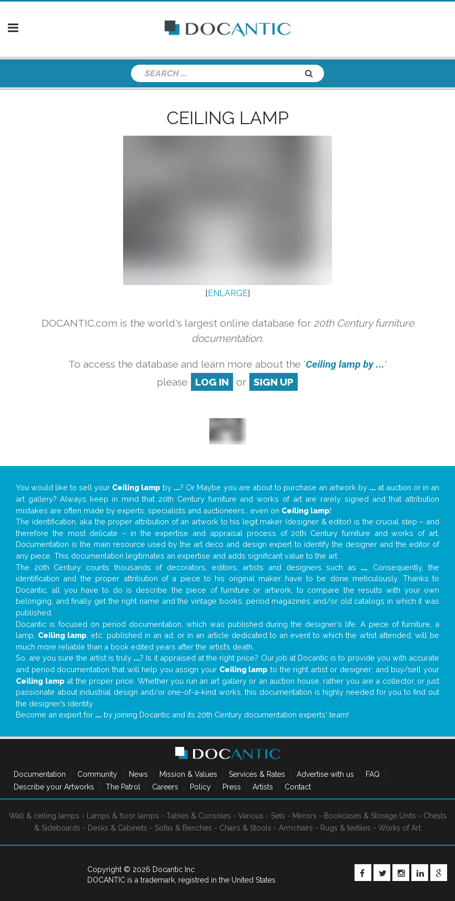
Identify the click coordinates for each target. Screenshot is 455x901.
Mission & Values (188, 774)
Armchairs (296, 828)
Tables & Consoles (198, 816)
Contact (298, 787)
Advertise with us (325, 774)
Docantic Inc (174, 869)
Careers (165, 787)
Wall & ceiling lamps (44, 816)
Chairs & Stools (245, 828)
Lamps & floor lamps (123, 816)
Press (232, 787)
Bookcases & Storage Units (370, 816)
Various (251, 816)
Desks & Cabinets (117, 828)
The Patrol (123, 787)
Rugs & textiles (345, 828)
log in (212, 382)
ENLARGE (228, 293)
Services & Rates (257, 774)
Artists (262, 787)
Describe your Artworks (54, 787)
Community (97, 774)
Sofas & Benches (183, 828)
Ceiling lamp (228, 117)
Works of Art (399, 828)
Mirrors (304, 816)
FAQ (373, 774)
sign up (274, 382)
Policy (200, 787)
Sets (278, 816)
